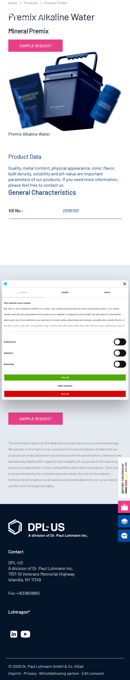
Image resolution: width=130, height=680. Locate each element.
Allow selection (64, 386)
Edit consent (93, 673)
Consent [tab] (23, 292)
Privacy (30, 673)
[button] (117, 13)
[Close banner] (124, 283)
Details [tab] (65, 292)
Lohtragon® (19, 611)
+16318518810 (28, 593)
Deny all (65, 394)
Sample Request (35, 45)
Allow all (65, 377)
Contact (15, 551)
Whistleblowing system (59, 673)
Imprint (14, 673)
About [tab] (107, 292)
